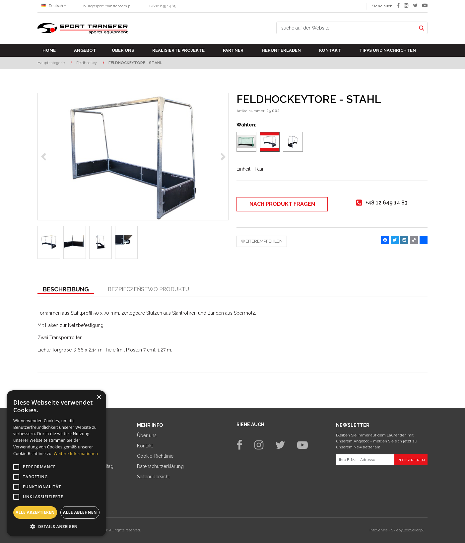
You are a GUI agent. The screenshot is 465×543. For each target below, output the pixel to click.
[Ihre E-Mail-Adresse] (365, 459)
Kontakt (330, 50)
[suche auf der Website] (346, 28)
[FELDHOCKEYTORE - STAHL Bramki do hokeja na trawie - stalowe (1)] (133, 156)
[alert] (56, 463)
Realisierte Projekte (178, 50)
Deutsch (52, 6)
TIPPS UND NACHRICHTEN (387, 50)
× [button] (98, 397)
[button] (65, 290)
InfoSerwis (378, 530)
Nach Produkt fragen (282, 204)
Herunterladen (281, 50)
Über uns (123, 50)
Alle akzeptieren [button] (35, 512)
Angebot (85, 50)
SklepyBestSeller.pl (407, 530)
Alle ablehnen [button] (80, 512)
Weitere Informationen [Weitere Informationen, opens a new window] (76, 453)
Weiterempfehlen (262, 241)
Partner (233, 50)
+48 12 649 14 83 (162, 6)
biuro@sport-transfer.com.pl (107, 6)
